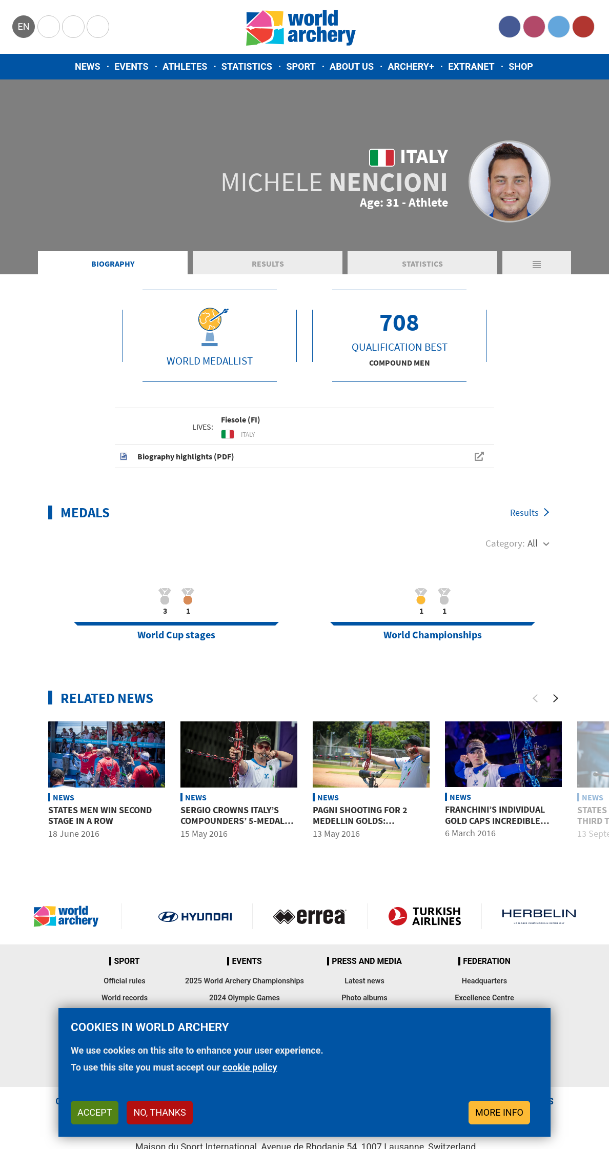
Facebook (509, 26)
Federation (487, 961)
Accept (94, 1112)
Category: (505, 543)
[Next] (556, 698)
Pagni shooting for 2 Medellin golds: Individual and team (360, 821)
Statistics (246, 66)
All (532, 543)
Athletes (185, 66)
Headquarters (484, 981)
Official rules (124, 981)
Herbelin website (539, 916)
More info (499, 1112)
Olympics (48, 26)
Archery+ (411, 66)
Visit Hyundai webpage (195, 916)
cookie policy (249, 1067)
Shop (521, 66)
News (87, 66)
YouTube (583, 26)
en (23, 26)
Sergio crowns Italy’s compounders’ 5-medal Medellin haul (232, 821)
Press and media (366, 961)
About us (352, 66)
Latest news (364, 981)
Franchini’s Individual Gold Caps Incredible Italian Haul (495, 820)
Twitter (558, 26)
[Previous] (535, 698)
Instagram (534, 26)
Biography (112, 263)
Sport (300, 66)
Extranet (471, 66)
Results (268, 263)
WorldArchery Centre (98, 26)
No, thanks (159, 1112)
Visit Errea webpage (310, 916)
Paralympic (73, 26)
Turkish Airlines (424, 916)
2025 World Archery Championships (244, 981)
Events (131, 66)
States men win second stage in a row (100, 815)
